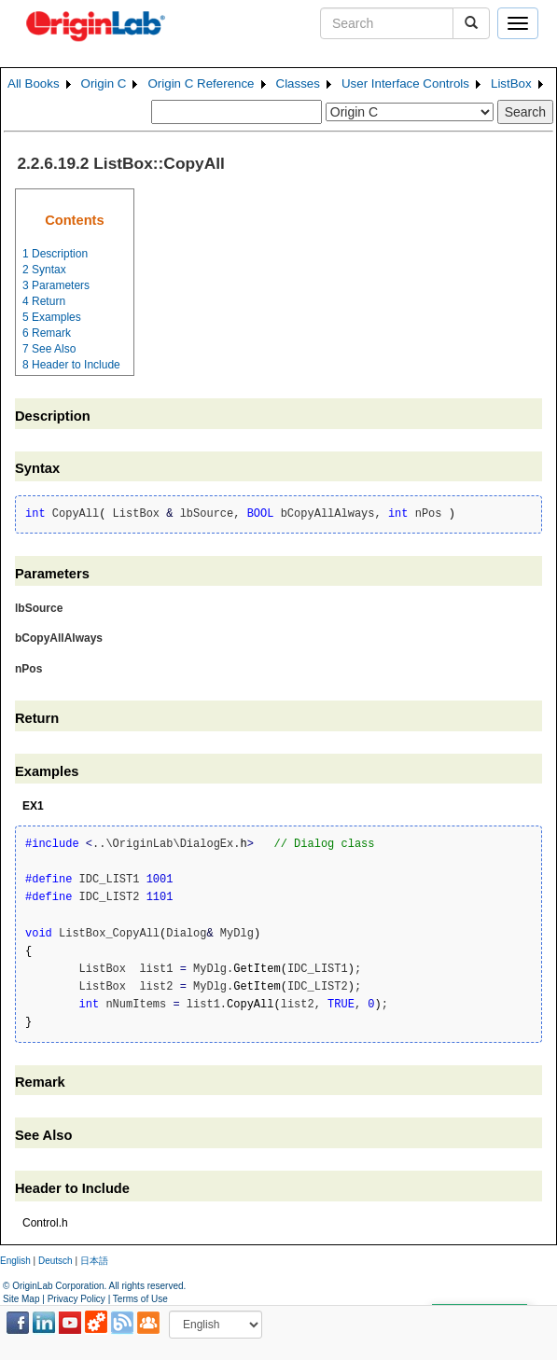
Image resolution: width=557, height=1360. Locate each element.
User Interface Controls (405, 83)
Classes (298, 83)
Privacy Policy (76, 1299)
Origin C (104, 83)
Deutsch (55, 1261)
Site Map (21, 1299)
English (15, 1261)
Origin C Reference (200, 83)
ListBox (511, 83)
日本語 (94, 1261)
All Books (33, 83)
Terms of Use (140, 1299)
